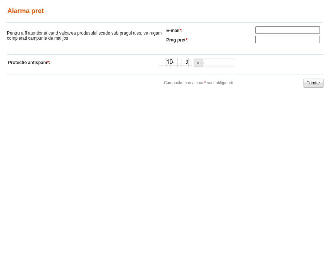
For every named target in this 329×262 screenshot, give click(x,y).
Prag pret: (178, 40)
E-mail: (175, 30)
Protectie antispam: (29, 62)
